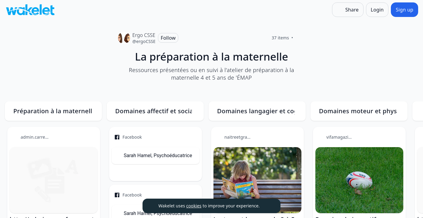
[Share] (348, 9)
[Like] (300, 38)
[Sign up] (404, 9)
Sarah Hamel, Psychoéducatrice (158, 155)
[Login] (377, 9)
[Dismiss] (268, 206)
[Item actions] (90, 136)
